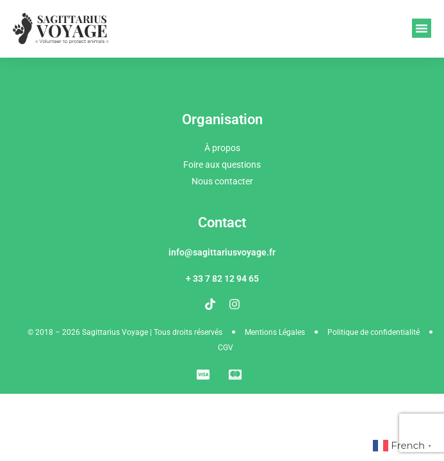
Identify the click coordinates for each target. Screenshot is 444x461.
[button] (421, 28)
